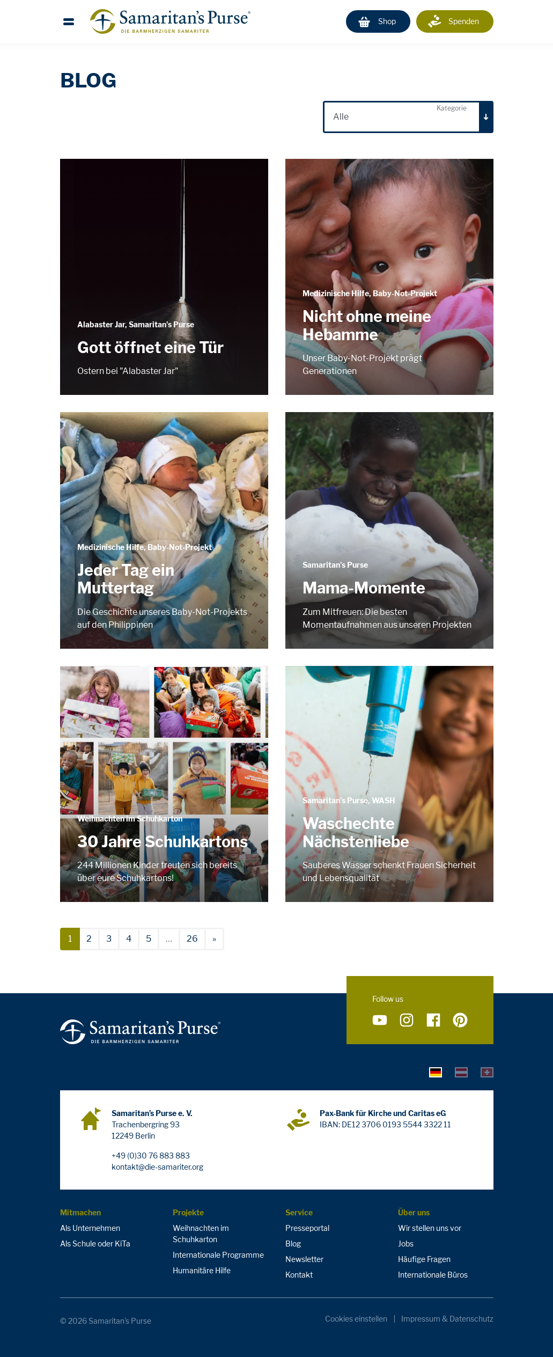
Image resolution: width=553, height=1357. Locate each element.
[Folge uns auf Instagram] (406, 1020)
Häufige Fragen (424, 1259)
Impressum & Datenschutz (447, 1319)
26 (192, 939)
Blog (293, 1243)
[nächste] (214, 939)
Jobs (406, 1243)
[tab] (435, 1071)
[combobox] (408, 117)
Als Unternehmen (90, 1228)
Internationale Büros (433, 1274)
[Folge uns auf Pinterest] (460, 1020)
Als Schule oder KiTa (95, 1243)
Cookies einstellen (356, 1319)
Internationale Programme (218, 1254)
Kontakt (299, 1274)
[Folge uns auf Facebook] (433, 1020)
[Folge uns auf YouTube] (380, 1020)
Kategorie (452, 108)
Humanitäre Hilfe (202, 1270)
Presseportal (307, 1228)
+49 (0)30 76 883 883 (151, 1155)
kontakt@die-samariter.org (157, 1166)
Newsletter (304, 1259)
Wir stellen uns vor (429, 1228)
